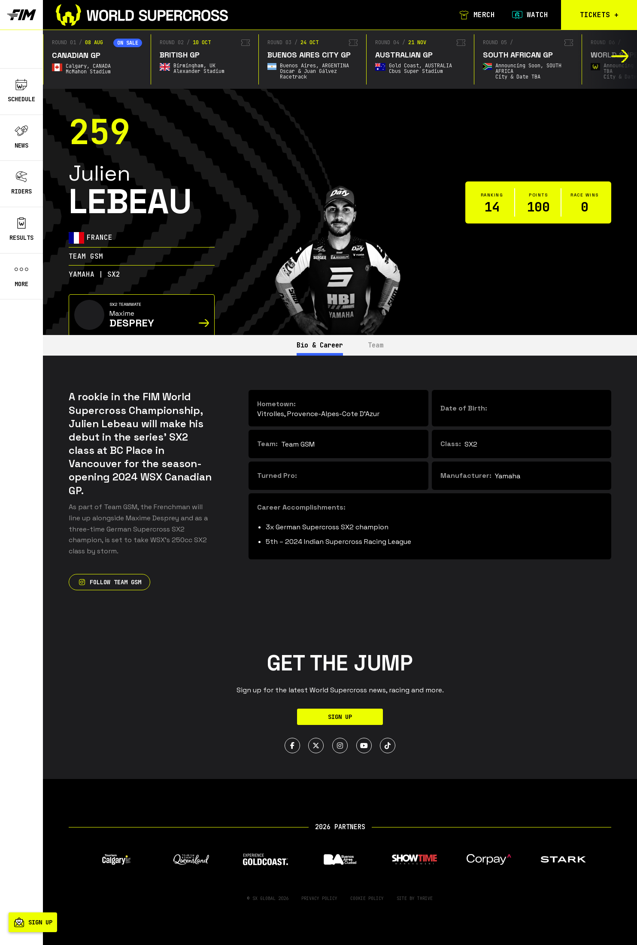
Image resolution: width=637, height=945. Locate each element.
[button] (620, 56)
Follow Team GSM (109, 582)
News (21, 137)
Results (21, 229)
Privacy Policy (319, 898)
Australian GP (404, 55)
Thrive (425, 898)
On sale (127, 42)
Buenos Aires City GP (309, 55)
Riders (21, 183)
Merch (476, 15)
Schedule (21, 91)
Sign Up (340, 717)
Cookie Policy (367, 898)
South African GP (518, 55)
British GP (180, 55)
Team (378, 345)
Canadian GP (76, 55)
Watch (529, 15)
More (21, 276)
